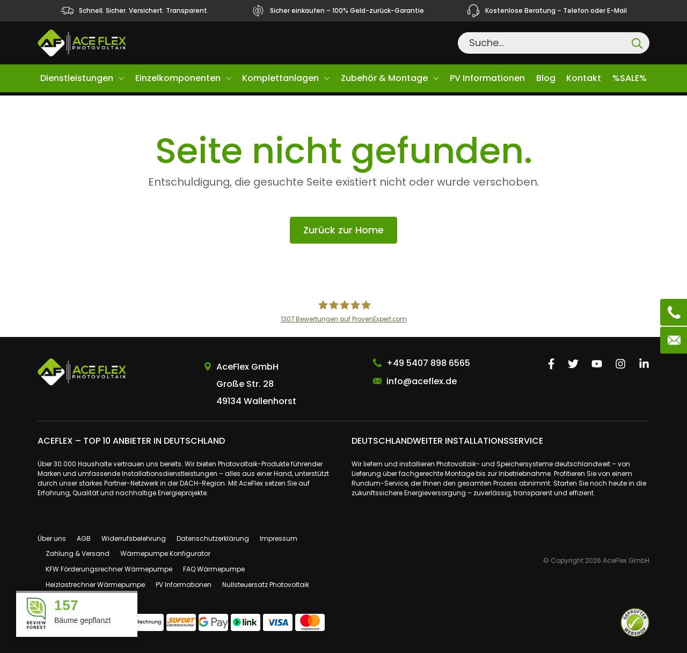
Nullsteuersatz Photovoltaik (265, 584)
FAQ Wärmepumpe (214, 569)
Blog (546, 78)
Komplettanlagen (280, 78)
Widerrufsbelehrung (133, 538)
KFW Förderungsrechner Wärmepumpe (109, 569)
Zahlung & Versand (77, 553)
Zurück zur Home (343, 230)
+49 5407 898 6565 (428, 363)
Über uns (52, 538)
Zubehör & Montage (384, 78)
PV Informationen (487, 78)
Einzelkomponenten (178, 78)
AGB (84, 538)
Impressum (278, 538)
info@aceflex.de (421, 381)
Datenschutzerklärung (213, 538)
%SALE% (629, 78)
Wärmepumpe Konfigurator (165, 553)
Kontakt (583, 78)
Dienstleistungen (76, 78)
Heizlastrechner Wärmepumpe (95, 584)
